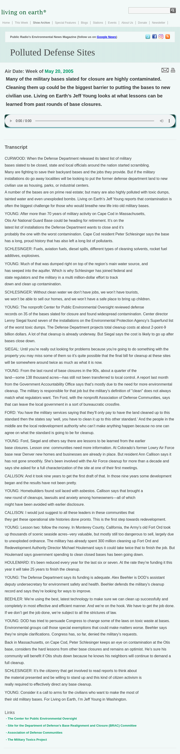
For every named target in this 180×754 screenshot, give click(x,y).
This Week (21, 22)
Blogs (84, 22)
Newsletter (158, 22)
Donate (142, 22)
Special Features (65, 22)
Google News (106, 37)
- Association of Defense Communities (34, 732)
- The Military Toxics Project (26, 739)
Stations (98, 22)
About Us (127, 22)
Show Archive (41, 22)
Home (6, 22)
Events (112, 22)
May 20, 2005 (59, 71)
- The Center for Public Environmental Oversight (41, 718)
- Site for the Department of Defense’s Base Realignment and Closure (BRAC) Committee (71, 725)
